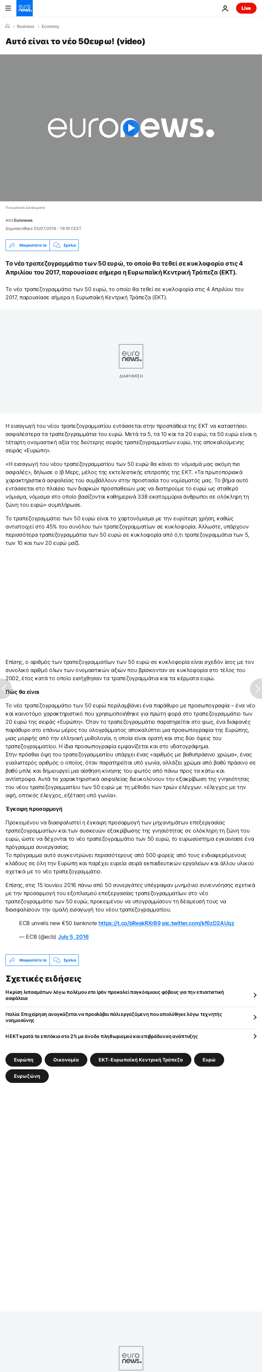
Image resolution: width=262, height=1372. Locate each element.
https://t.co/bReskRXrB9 (130, 923)
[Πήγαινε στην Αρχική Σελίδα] (24, 8)
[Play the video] (131, 127)
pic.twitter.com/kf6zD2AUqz (198, 923)
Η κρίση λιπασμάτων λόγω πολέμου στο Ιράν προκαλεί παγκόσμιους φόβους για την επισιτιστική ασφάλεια (114, 995)
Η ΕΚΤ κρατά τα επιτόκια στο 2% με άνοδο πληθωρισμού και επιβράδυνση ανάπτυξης (101, 1036)
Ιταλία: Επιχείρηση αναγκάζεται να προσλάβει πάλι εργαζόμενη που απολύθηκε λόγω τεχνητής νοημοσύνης (113, 1017)
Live (246, 8)
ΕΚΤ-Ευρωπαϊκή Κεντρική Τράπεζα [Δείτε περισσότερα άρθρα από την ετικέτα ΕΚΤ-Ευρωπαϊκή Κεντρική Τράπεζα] (141, 1060)
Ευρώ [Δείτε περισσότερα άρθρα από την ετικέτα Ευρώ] (209, 1060)
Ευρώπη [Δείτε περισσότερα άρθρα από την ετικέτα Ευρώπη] (23, 1060)
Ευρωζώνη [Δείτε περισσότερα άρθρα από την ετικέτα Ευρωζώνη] (27, 1076)
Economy (50, 26)
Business (25, 26)
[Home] (7, 26)
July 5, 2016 (73, 936)
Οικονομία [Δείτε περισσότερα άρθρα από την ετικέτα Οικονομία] (66, 1060)
